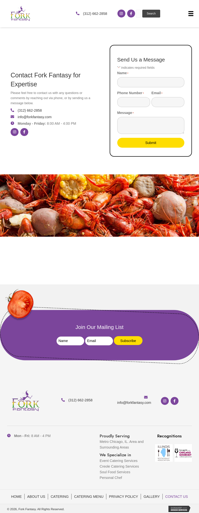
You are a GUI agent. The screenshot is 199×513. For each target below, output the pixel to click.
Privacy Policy (123, 496)
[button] (121, 13)
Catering (60, 496)
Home (16, 496)
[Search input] (138, 13)
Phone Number (130, 93)
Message (125, 112)
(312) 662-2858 (95, 14)
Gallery (152, 496)
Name (122, 73)
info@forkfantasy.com (35, 117)
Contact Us (176, 496)
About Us (36, 496)
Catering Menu (88, 496)
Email (157, 93)
